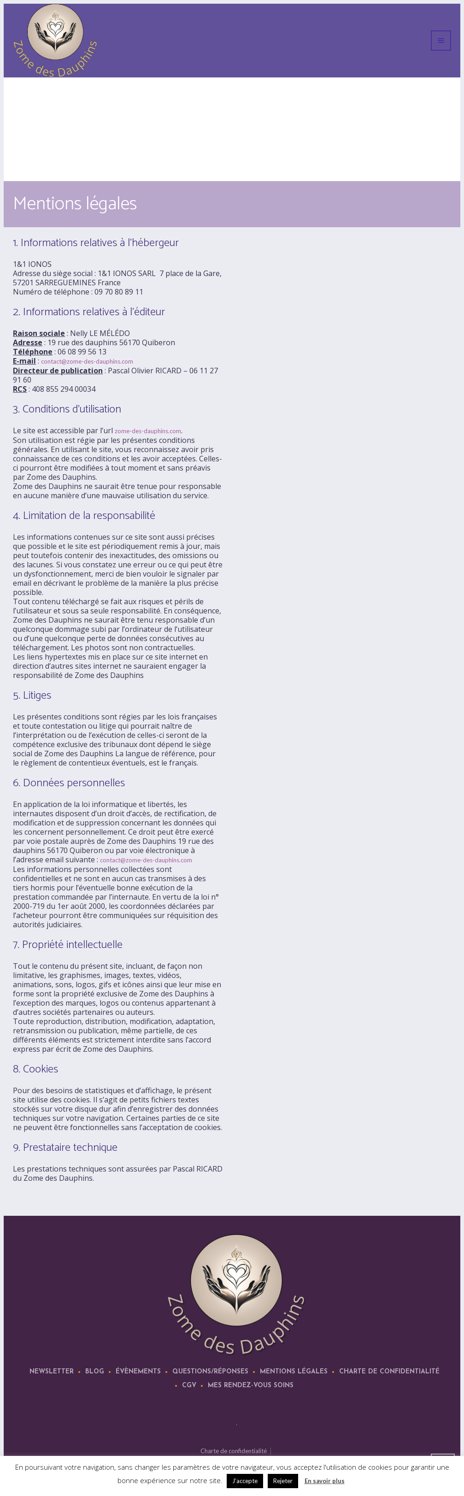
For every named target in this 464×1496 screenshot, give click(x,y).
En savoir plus (325, 1480)
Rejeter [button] (283, 1480)
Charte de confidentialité (389, 1371)
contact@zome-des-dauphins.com (87, 361)
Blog (94, 1371)
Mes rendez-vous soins (251, 1385)
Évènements (138, 1371)
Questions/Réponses (210, 1371)
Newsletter (51, 1371)
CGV (189, 1385)
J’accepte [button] (245, 1480)
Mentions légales (294, 1371)
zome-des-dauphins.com (148, 431)
